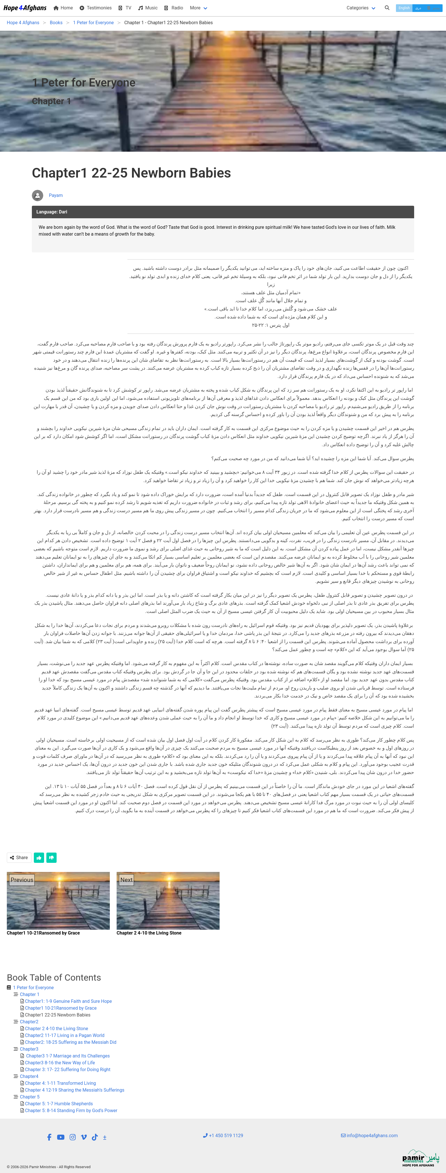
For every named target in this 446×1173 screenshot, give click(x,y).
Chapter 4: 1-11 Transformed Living (60, 1083)
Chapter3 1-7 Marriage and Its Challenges (67, 1056)
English (404, 8)
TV (125, 8)
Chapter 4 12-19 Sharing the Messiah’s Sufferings (74, 1090)
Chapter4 (29, 1076)
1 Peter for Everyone (33, 987)
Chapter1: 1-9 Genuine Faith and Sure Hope (68, 1001)
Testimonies (96, 8)
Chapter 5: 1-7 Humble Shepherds (59, 1103)
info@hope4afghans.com (369, 1135)
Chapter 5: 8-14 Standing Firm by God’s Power (71, 1110)
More (195, 8)
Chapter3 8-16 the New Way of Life (60, 1062)
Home (63, 8)
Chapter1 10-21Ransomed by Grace (61, 1008)
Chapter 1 (30, 994)
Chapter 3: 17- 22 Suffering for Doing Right (67, 1069)
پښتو (433, 8)
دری (418, 8)
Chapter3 (29, 1049)
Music (148, 8)
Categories (358, 8)
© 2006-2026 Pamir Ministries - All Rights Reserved (48, 1167)
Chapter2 (29, 1021)
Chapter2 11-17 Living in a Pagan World (64, 1035)
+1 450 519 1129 (223, 1135)
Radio (173, 8)
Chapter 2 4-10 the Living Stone (56, 1028)
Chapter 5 (30, 1097)
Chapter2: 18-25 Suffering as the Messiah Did (70, 1042)
